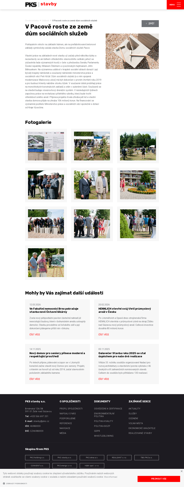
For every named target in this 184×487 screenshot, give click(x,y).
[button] (61, 483)
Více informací (111, 476)
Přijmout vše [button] (159, 479)
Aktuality (134, 409)
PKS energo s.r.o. (64, 466)
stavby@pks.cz (41, 421)
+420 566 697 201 (39, 416)
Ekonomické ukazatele (142, 428)
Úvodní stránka (32, 20)
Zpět (150, 23)
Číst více (34, 334)
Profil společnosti (71, 409)
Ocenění (133, 418)
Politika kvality (103, 421)
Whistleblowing (104, 436)
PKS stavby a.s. (65, 458)
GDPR (97, 431)
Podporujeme (68, 418)
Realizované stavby (140, 433)
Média (63, 433)
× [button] (181, 471)
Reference (66, 423)
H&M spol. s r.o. (92, 466)
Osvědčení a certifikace (108, 409)
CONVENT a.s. (37, 466)
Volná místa (136, 423)
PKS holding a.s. (37, 458)
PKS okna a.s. (92, 458)
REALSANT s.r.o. (119, 458)
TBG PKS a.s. (147, 458)
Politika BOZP (102, 426)
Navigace (65, 428)
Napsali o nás (68, 413)
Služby (133, 413)
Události (45, 20)
